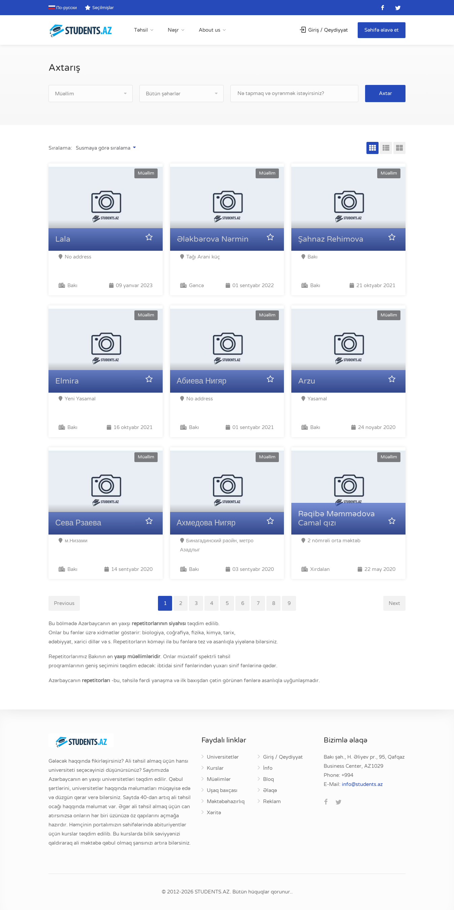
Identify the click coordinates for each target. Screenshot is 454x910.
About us (209, 30)
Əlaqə (270, 790)
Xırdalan (315, 569)
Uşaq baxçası (222, 790)
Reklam (272, 801)
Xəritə (214, 813)
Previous (64, 603)
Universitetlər (223, 757)
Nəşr (173, 30)
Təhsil (141, 30)
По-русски (62, 7)
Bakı (68, 285)
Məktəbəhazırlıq (226, 801)
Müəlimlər (219, 779)
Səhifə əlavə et (381, 30)
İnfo (267, 768)
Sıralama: (60, 148)
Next (394, 603)
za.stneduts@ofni (362, 784)
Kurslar (215, 768)
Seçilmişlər (99, 7)
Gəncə (192, 285)
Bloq (268, 779)
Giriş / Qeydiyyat (324, 30)
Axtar (385, 93)
